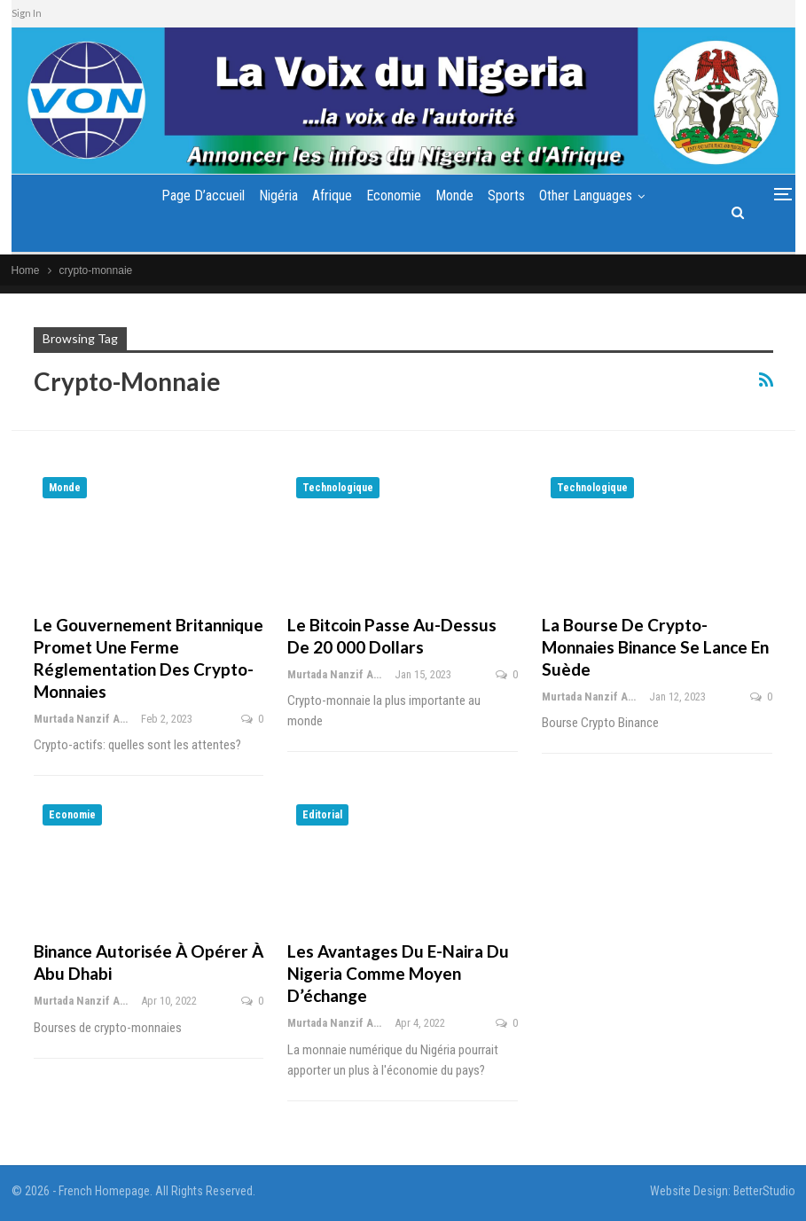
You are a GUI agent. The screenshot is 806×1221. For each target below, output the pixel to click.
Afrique (328, 195)
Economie (393, 195)
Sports (513, 195)
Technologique (337, 487)
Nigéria (271, 195)
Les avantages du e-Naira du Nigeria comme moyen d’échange (398, 973)
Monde (458, 195)
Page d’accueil (191, 195)
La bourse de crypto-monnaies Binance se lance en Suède (655, 646)
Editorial (322, 815)
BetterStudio (764, 1191)
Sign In (27, 13)
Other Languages (597, 195)
